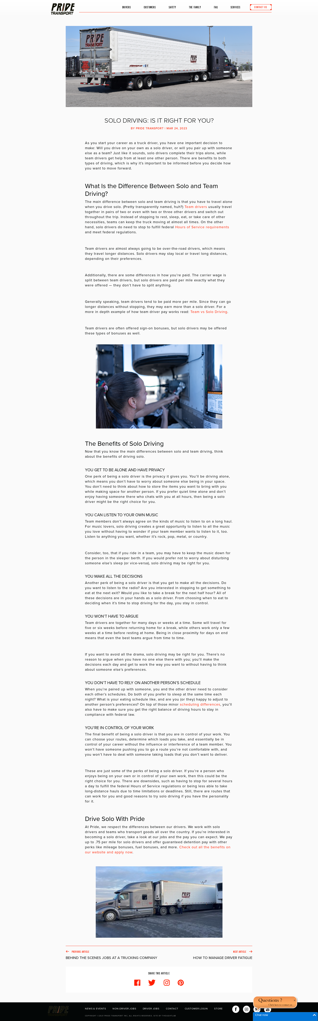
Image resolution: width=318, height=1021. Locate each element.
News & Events (95, 1008)
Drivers (126, 7)
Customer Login (196, 1008)
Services (235, 7)
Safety (172, 7)
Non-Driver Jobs (124, 1008)
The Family (195, 7)
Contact (172, 1008)
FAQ (216, 7)
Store (218, 1008)
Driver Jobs (151, 1008)
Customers (150, 7)
